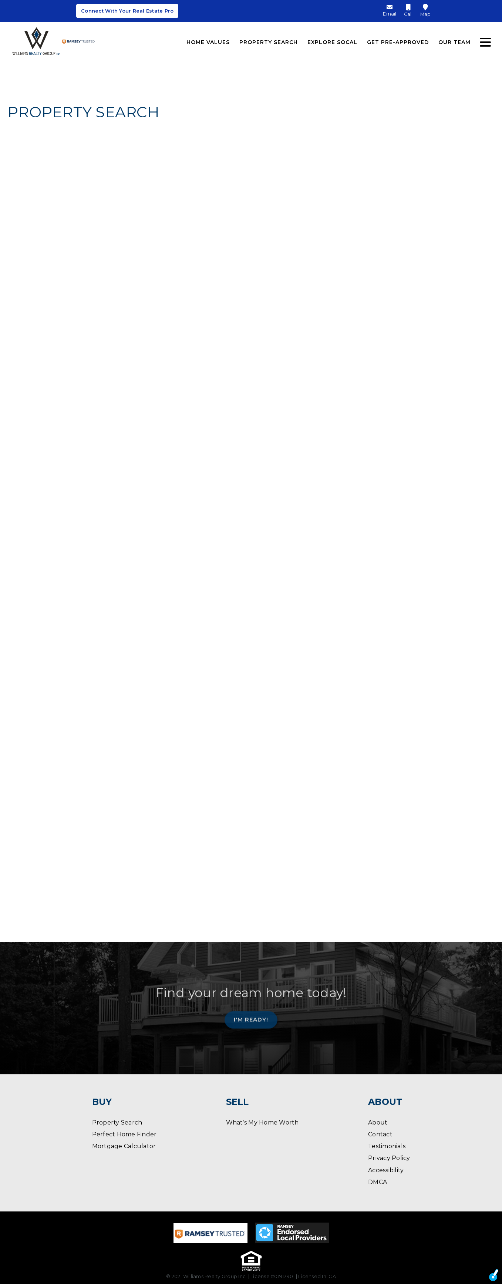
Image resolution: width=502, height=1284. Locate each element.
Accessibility (386, 1170)
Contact (380, 1134)
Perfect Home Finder (124, 1134)
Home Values (208, 40)
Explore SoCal (332, 40)
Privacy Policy (389, 1158)
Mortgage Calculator (124, 1146)
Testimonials (386, 1146)
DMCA (377, 1182)
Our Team (454, 40)
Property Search (268, 40)
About (377, 1122)
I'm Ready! (251, 1017)
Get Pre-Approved (398, 40)
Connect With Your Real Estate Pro (127, 12)
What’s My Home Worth (262, 1122)
